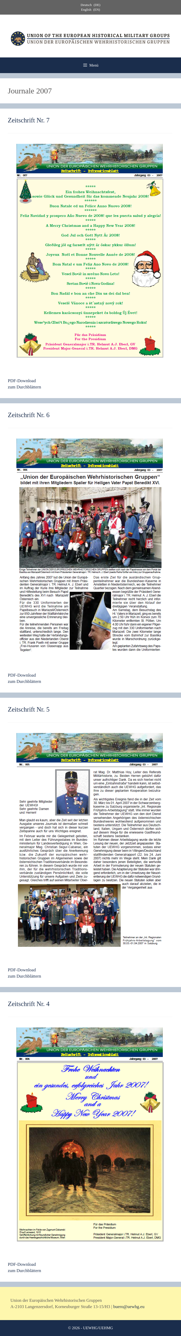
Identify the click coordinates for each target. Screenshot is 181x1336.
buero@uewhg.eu (128, 1306)
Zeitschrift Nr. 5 (28, 709)
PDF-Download (22, 380)
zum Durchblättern (24, 387)
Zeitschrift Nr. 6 (28, 414)
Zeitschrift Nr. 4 (28, 1003)
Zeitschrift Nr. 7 (28, 120)
